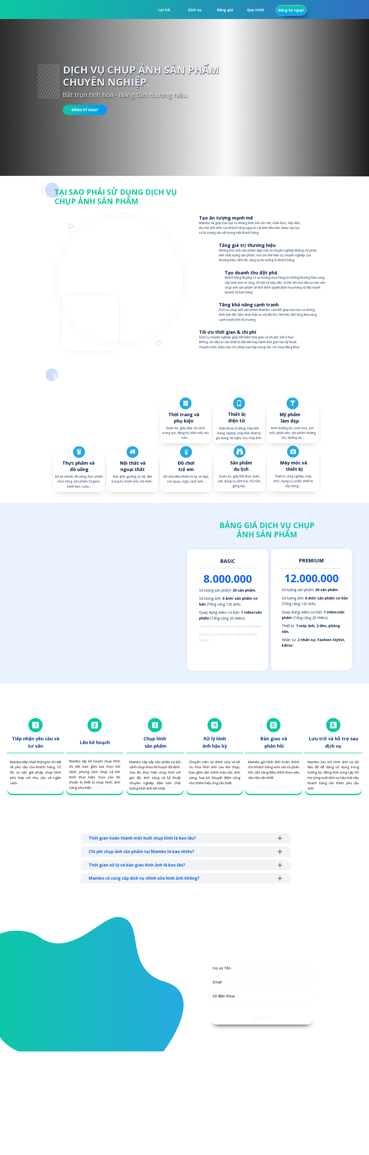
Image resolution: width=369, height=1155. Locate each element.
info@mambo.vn (96, 1120)
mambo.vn (95, 1129)
